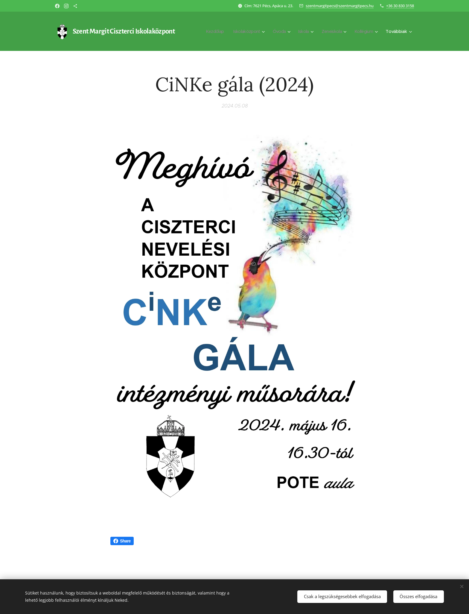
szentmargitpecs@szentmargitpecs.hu (340, 5)
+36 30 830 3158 (400, 5)
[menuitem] (207, 31)
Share (122, 541)
